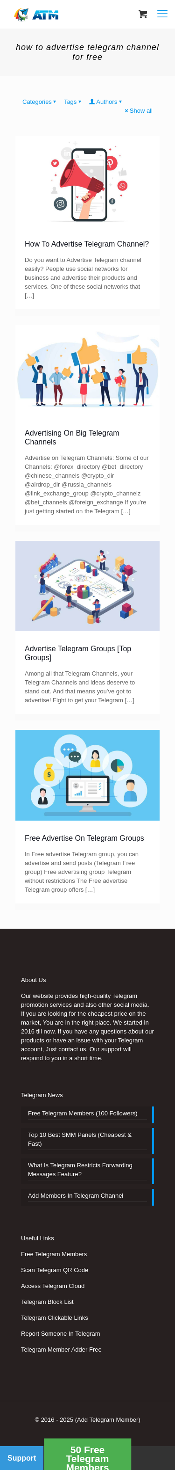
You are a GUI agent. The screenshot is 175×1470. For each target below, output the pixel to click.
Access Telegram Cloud (52, 1285)
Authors (106, 101)
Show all (138, 110)
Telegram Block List (47, 1301)
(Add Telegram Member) (107, 1419)
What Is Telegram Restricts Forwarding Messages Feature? (80, 1170)
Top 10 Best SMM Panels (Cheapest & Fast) (80, 1139)
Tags (73, 101)
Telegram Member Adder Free (61, 1349)
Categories (40, 101)
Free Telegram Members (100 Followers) (83, 1113)
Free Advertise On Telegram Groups (84, 838)
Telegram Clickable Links (54, 1317)
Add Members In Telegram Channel (75, 1195)
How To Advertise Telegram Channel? (87, 244)
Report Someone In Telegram (60, 1333)
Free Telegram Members (54, 1254)
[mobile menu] (162, 14)
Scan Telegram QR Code (54, 1270)
